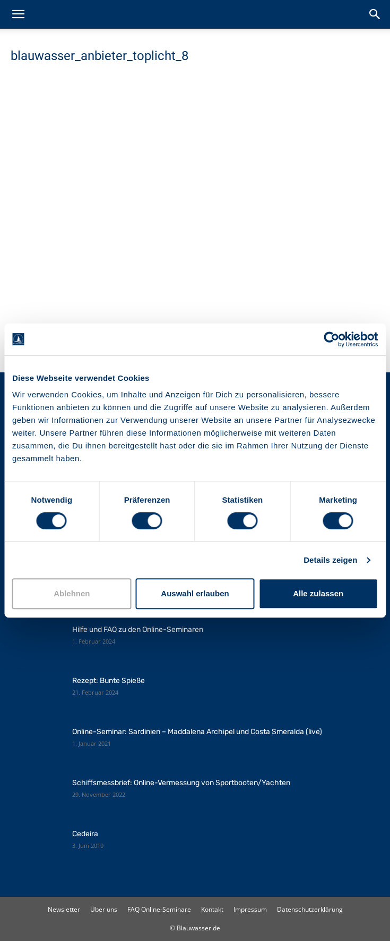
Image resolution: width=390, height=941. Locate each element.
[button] (18, 14)
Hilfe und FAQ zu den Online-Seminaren (137, 629)
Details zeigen (330, 559)
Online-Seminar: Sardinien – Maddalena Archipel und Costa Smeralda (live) (197, 731)
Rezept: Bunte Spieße (108, 680)
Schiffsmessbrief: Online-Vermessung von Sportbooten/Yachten (181, 782)
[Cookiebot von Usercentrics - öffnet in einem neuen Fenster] (331, 339)
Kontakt (212, 909)
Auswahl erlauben (195, 593)
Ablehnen (72, 593)
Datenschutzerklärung (310, 909)
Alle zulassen (318, 593)
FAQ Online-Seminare (159, 909)
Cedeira (85, 833)
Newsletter (64, 909)
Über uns (103, 909)
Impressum (250, 909)
